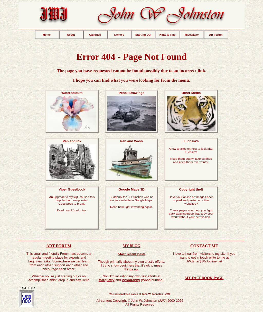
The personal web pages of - (139, 293)
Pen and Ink (72, 159)
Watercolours (72, 111)
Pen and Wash (131, 159)
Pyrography (131, 280)
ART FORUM (58, 246)
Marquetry (107, 280)
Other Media (191, 111)
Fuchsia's (191, 151)
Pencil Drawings (131, 111)
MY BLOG (131, 246)
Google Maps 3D (131, 198)
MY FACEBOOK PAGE (204, 278)
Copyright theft (191, 203)
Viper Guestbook (72, 199)
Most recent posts (131, 254)
